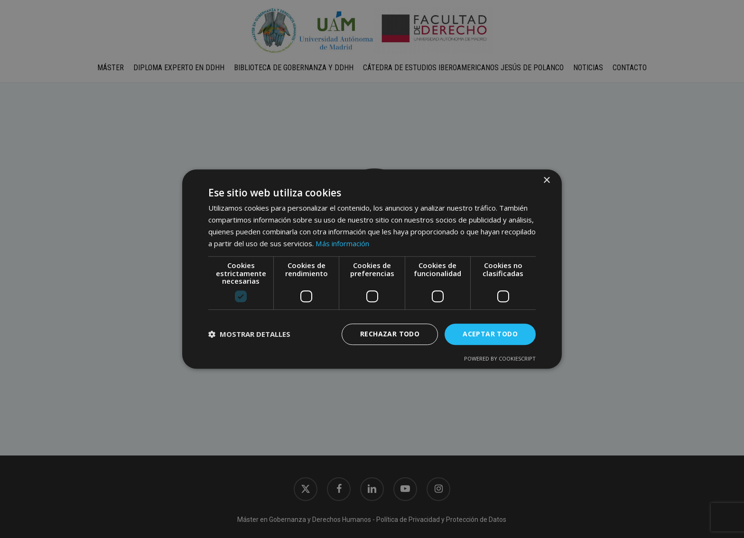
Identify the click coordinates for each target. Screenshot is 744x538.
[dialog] (372, 269)
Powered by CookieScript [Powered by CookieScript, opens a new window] (500, 358)
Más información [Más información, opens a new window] (342, 243)
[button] (249, 334)
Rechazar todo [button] (389, 333)
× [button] (546, 180)
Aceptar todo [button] (490, 333)
